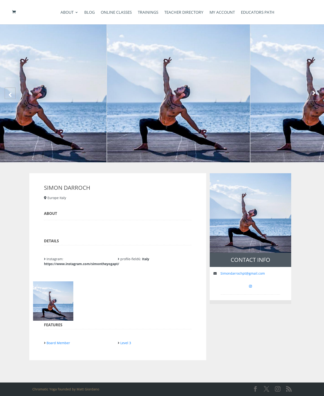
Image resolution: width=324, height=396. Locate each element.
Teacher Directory (183, 13)
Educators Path (257, 13)
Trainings (148, 13)
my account (222, 13)
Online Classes (116, 13)
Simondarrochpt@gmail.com (242, 273)
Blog (89, 13)
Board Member (58, 343)
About (67, 13)
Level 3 (125, 343)
